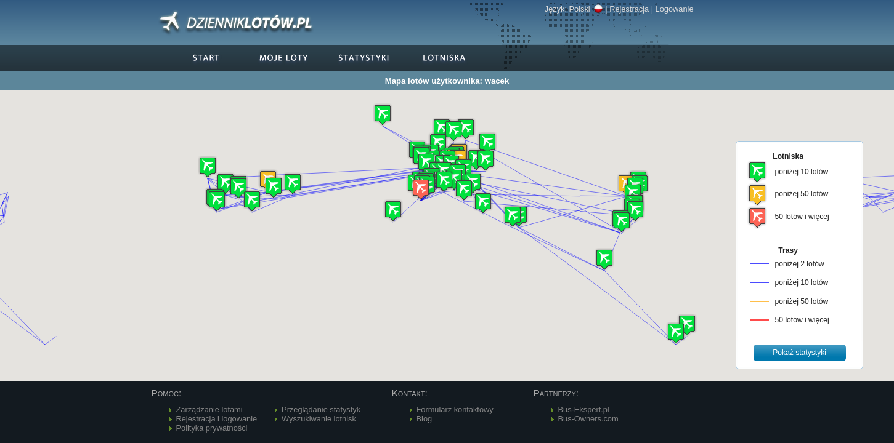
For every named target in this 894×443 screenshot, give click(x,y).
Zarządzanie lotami (209, 409)
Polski (586, 9)
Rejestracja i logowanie (217, 418)
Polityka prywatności (212, 428)
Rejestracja (629, 9)
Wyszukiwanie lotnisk (319, 418)
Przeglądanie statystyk (321, 409)
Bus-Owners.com (588, 418)
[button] (421, 189)
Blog (425, 418)
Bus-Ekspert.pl (583, 409)
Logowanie (675, 9)
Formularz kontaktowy (455, 409)
